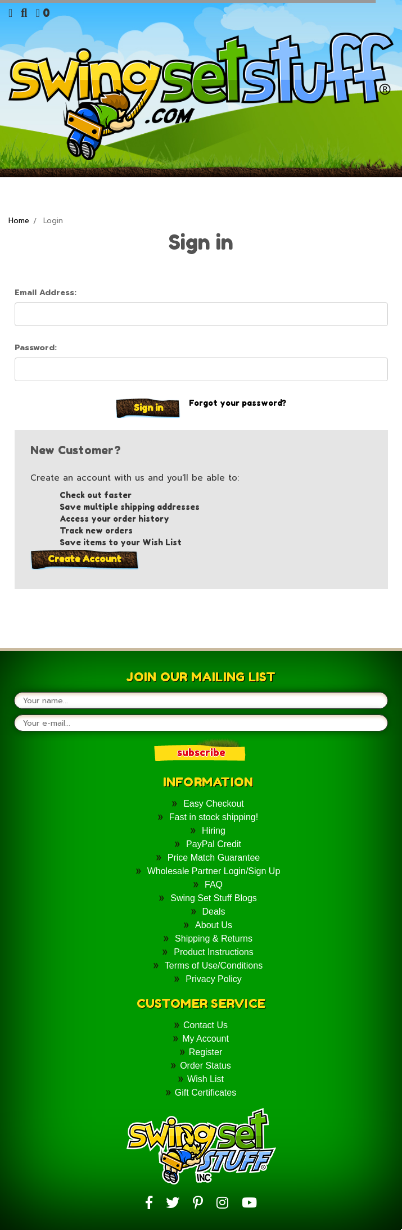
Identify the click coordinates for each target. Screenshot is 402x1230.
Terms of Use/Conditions (214, 965)
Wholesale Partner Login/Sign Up (214, 871)
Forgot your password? (237, 403)
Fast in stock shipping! (213, 817)
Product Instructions (213, 952)
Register (206, 1052)
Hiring (213, 830)
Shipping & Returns (213, 938)
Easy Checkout (213, 803)
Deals (213, 911)
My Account (205, 1038)
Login (53, 220)
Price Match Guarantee (214, 857)
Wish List (205, 1079)
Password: (36, 348)
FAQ (214, 884)
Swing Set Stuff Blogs (213, 898)
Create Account (84, 558)
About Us (213, 925)
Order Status (205, 1065)
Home (18, 220)
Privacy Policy (214, 979)
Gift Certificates (205, 1092)
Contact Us (205, 1025)
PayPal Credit (213, 844)
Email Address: (45, 293)
